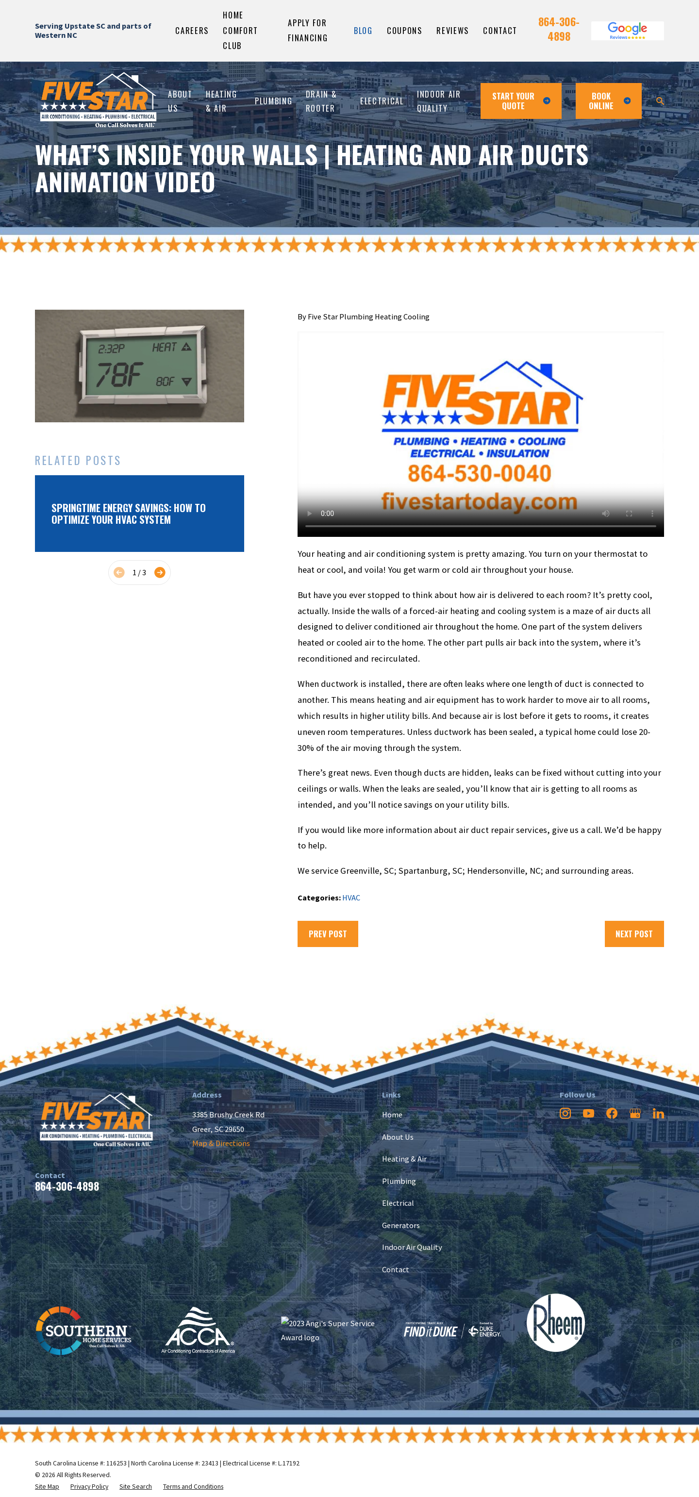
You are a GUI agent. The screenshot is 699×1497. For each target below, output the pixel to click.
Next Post (634, 934)
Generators (401, 1225)
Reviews (452, 30)
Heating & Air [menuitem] (221, 101)
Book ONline (610, 101)
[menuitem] (47, 1487)
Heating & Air (404, 1159)
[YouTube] (588, 1113)
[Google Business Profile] (635, 1113)
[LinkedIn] (658, 1113)
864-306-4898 (559, 29)
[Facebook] (611, 1113)
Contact (500, 30)
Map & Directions (221, 1143)
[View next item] (160, 572)
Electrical (398, 1203)
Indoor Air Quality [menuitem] (439, 101)
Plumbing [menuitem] (273, 101)
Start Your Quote (521, 101)
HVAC (351, 897)
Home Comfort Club (240, 30)
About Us (398, 1137)
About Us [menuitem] (180, 101)
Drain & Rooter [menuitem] (321, 101)
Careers (192, 30)
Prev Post (328, 934)
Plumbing (399, 1181)
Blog (363, 30)
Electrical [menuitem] (381, 101)
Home (392, 1114)
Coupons (404, 30)
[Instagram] (565, 1113)
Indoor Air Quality (412, 1247)
